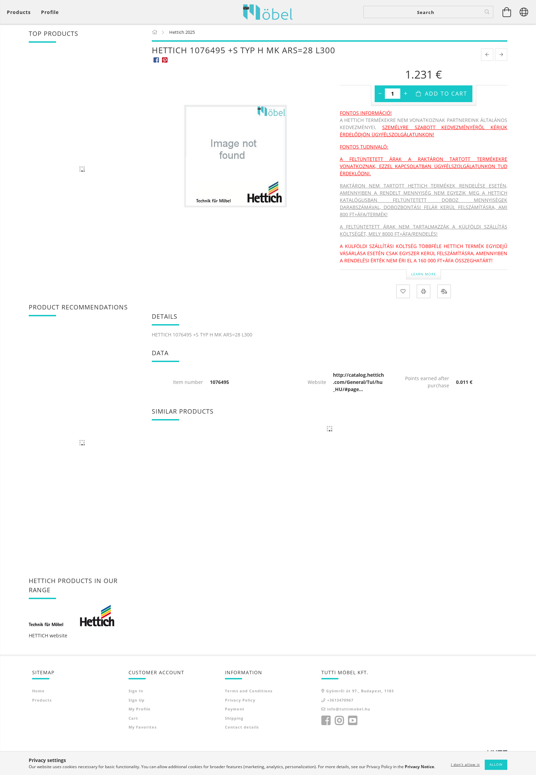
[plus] (405, 93)
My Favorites (143, 727)
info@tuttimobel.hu (348, 708)
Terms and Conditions (248, 690)
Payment (234, 708)
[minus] (380, 93)
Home (38, 690)
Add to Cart (446, 93)
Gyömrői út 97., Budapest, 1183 (360, 690)
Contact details (242, 727)
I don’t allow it (465, 764)
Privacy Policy (240, 700)
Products (42, 700)
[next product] (501, 55)
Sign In (136, 690)
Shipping (234, 718)
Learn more (423, 274)
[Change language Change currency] (524, 12)
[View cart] (20, 12)
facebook (325, 721)
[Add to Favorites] (403, 291)
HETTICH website (48, 635)
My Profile (140, 708)
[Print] (423, 291)
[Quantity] (392, 93)
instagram (339, 721)
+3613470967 (340, 700)
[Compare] (444, 291)
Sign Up (137, 700)
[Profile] (50, 12)
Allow (496, 764)
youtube (352, 721)
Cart (133, 718)
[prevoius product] (487, 55)
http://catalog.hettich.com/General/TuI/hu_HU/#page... (358, 382)
